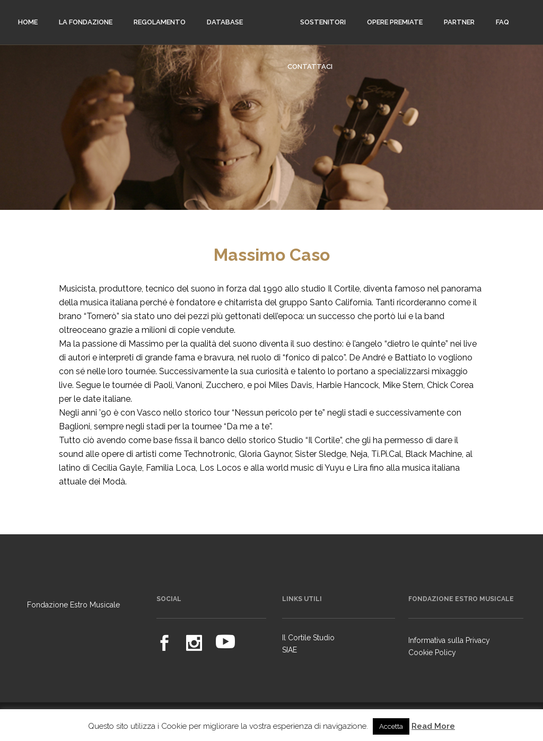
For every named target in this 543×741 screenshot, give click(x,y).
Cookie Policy (432, 652)
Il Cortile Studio (308, 637)
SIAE (289, 650)
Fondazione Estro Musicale (73, 605)
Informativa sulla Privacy (449, 640)
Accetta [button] (391, 726)
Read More (433, 726)
